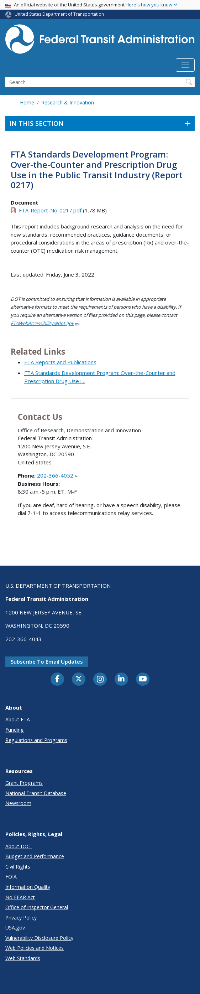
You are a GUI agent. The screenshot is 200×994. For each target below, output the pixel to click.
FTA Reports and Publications (60, 362)
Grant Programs (24, 782)
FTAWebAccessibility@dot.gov (45, 323)
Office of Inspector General (36, 907)
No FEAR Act (20, 897)
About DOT (18, 846)
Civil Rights (17, 866)
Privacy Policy (21, 917)
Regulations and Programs (36, 740)
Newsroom (18, 803)
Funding (14, 729)
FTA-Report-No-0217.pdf (50, 210)
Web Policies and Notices (34, 947)
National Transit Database (35, 793)
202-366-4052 (57, 475)
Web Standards (22, 958)
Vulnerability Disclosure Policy (39, 937)
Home (27, 102)
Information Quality (27, 887)
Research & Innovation (67, 102)
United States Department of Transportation (59, 14)
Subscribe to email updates (47, 661)
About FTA (17, 719)
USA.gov (15, 927)
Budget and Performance (34, 856)
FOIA (11, 876)
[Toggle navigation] (185, 65)
